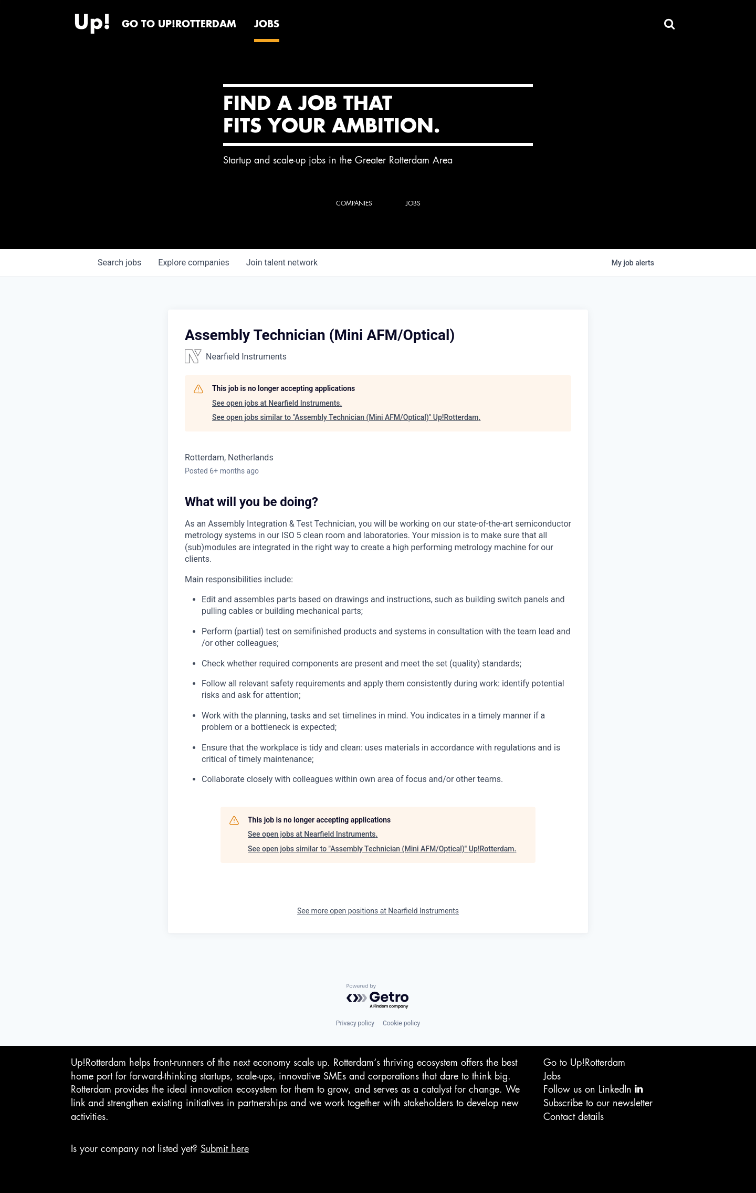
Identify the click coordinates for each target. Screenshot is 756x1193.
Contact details (573, 1117)
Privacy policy (355, 1023)
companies (193, 263)
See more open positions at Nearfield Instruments (378, 911)
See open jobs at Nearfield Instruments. (277, 403)
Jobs (552, 1076)
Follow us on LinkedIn (593, 1089)
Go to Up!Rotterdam (584, 1062)
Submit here (225, 1149)
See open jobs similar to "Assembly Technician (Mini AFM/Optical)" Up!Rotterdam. (346, 417)
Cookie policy (401, 1023)
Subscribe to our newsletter (598, 1103)
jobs (119, 263)
